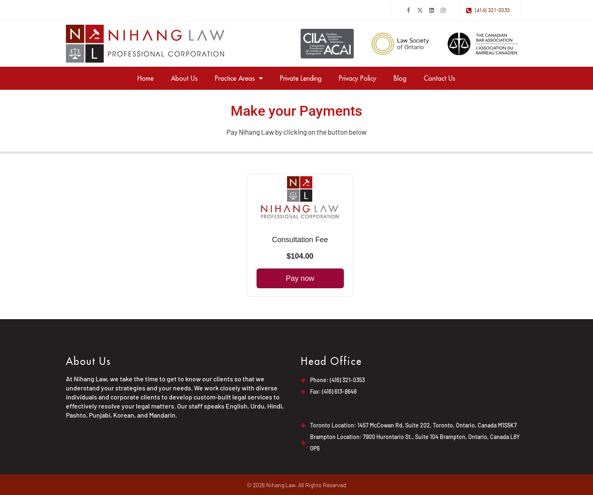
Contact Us (439, 78)
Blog (400, 78)
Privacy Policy (357, 78)
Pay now (300, 278)
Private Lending (301, 78)
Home (146, 78)
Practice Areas (239, 78)
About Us (184, 78)
